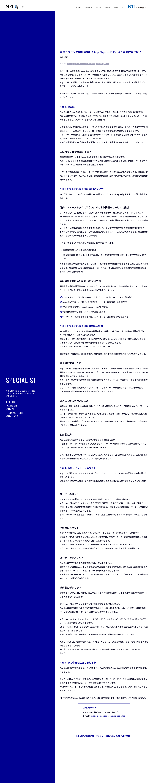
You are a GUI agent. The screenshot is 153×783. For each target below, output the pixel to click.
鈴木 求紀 (64, 57)
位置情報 (99, 64)
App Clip (70, 64)
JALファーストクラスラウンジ (85, 64)
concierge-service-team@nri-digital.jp (107, 715)
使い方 (106, 64)
